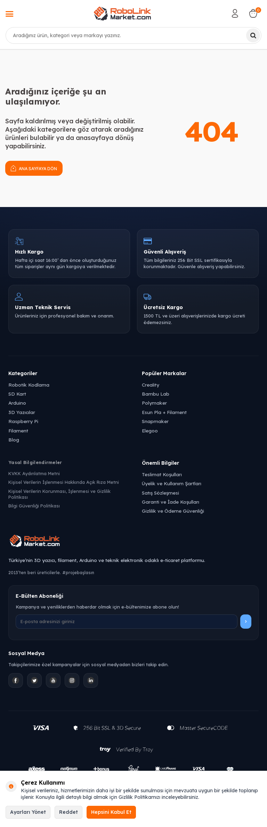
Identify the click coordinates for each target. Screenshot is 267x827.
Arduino (17, 403)
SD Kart (17, 394)
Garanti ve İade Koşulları (170, 502)
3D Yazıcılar (21, 412)
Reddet (68, 812)
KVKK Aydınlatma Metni (34, 473)
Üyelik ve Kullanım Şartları (171, 483)
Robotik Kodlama (28, 385)
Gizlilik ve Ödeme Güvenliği (173, 511)
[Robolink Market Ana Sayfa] (133, 542)
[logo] (122, 13)
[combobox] (133, 35)
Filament (18, 430)
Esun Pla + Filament (164, 412)
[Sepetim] (253, 13)
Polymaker (154, 403)
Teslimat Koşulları (162, 474)
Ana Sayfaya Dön (34, 168)
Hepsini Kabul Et (111, 812)
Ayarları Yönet (28, 812)
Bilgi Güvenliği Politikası (34, 505)
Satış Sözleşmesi (160, 493)
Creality (150, 385)
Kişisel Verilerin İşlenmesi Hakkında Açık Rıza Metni (63, 482)
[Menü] (9, 14)
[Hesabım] (235, 13)
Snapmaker (155, 421)
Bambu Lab (155, 394)
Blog (13, 440)
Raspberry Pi (23, 421)
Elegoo (150, 430)
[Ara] (253, 35)
